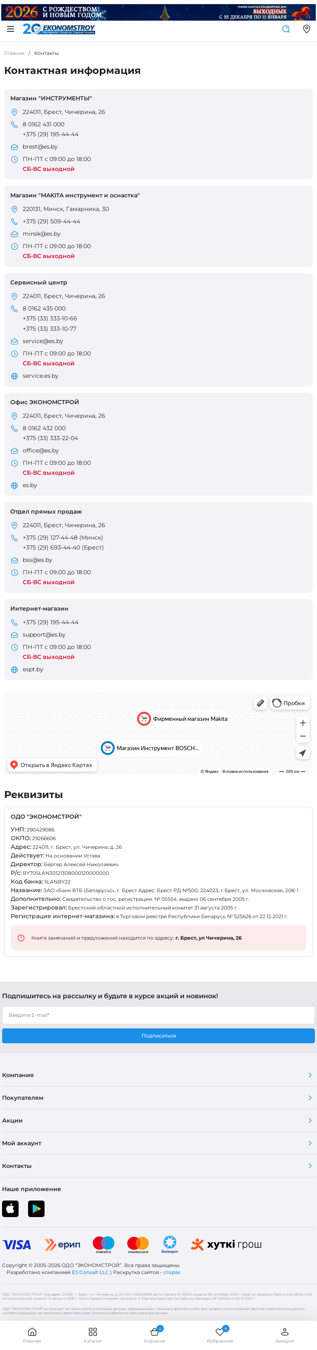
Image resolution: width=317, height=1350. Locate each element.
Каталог (93, 1335)
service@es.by (43, 341)
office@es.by (41, 450)
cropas (171, 1272)
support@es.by (44, 634)
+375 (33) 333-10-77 (49, 328)
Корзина (154, 1335)
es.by (30, 485)
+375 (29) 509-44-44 (51, 221)
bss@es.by (37, 560)
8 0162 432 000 (44, 428)
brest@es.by (40, 146)
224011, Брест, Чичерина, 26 (64, 112)
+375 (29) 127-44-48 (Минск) (63, 537)
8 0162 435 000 (44, 308)
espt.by (33, 669)
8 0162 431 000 (43, 124)
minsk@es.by (42, 233)
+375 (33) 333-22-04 (50, 438)
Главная (32, 1335)
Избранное (220, 1335)
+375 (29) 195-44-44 (50, 134)
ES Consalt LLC (90, 1272)
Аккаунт (285, 1335)
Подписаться (159, 1036)
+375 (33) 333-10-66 (50, 318)
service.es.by (41, 375)
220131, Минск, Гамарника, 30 (66, 209)
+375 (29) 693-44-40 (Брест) (63, 547)
